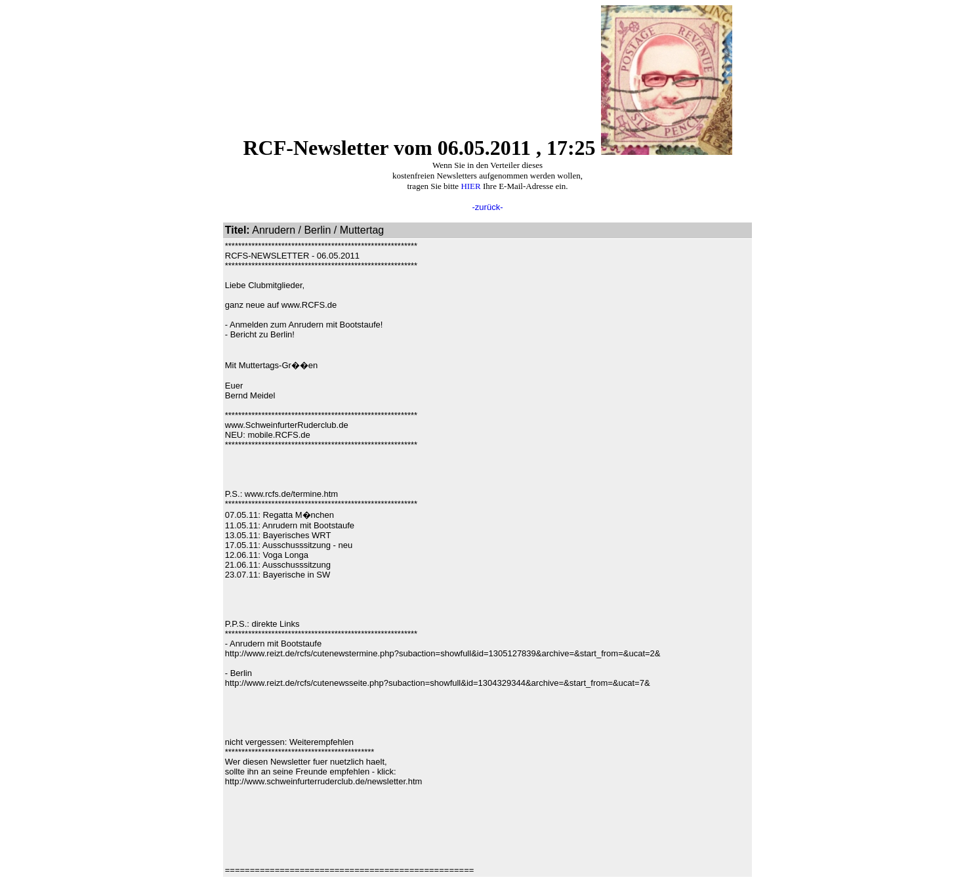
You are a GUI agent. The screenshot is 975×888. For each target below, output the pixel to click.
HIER (470, 186)
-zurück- (487, 207)
